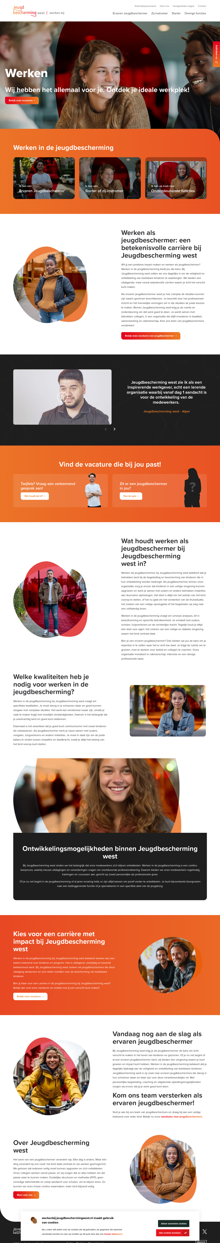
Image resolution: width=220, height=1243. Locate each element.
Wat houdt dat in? (33, 496)
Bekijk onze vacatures (21, 100)
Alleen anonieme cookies (173, 1223)
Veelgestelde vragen (183, 6)
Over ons (164, 6)
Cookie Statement (113, 1234)
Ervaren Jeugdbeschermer (130, 13)
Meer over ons (25, 1195)
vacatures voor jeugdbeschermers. (182, 1117)
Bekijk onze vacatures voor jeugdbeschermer (149, 335)
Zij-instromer (159, 13)
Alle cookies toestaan (170, 1233)
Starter (176, 13)
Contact (202, 6)
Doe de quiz (129, 496)
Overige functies (195, 13)
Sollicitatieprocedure (145, 6)
